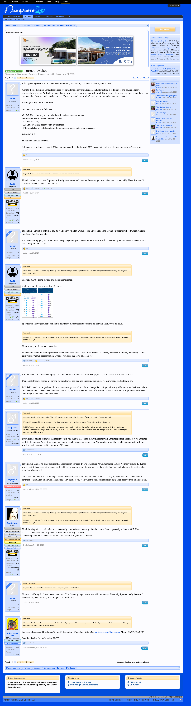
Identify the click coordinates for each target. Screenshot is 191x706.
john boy (159, 109)
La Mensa (159, 90)
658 (18, 490)
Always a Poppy (12, 480)
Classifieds (26, 2)
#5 (145, 404)
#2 (145, 193)
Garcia (158, 98)
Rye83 (12, 184)
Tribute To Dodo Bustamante (162, 55)
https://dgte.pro (175, 697)
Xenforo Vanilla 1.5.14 (13, 700)
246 (18, 437)
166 (18, 493)
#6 (145, 455)
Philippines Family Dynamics (162, 48)
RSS (180, 699)
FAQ (69, 16)
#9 (145, 603)
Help (152, 700)
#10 (144, 648)
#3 (145, 253)
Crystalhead (12, 523)
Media (37, 16)
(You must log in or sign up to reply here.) (133, 662)
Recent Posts (19, 19)
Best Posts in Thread (141, 78)
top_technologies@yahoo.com (107, 632)
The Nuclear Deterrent (164, 107)
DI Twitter (133, 685)
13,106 (17, 208)
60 (18, 105)
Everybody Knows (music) (165, 131)
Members (60, 16)
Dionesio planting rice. (159, 41)
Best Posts (9, 19)
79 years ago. (161, 113)
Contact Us (144, 700)
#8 (145, 545)
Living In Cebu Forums (79, 682)
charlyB (159, 92)
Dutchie (159, 87)
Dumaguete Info (14, 16)
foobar (58, 74)
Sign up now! (165, 29)
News (49, 2)
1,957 (17, 558)
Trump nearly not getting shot (166, 96)
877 (18, 434)
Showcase (48, 16)
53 (18, 108)
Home (5, 2)
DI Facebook (134, 682)
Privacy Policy (132, 700)
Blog (57, 2)
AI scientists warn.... (163, 101)
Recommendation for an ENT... (167, 137)
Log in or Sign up (174, 5)
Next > (31, 78)
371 (18, 561)
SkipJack (12, 428)
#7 (145, 490)
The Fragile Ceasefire (164, 125)
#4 (145, 366)
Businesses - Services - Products (31, 74)
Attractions (38, 2)
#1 (145, 160)
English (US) (29, 700)
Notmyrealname (12, 634)
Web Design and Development (83, 685)
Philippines (15, 497)
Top (177, 700)
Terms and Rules (116, 700)
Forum (65, 2)
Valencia (16, 215)
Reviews (15, 2)
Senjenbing (160, 139)
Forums (28, 16)
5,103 (17, 647)
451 (18, 210)
